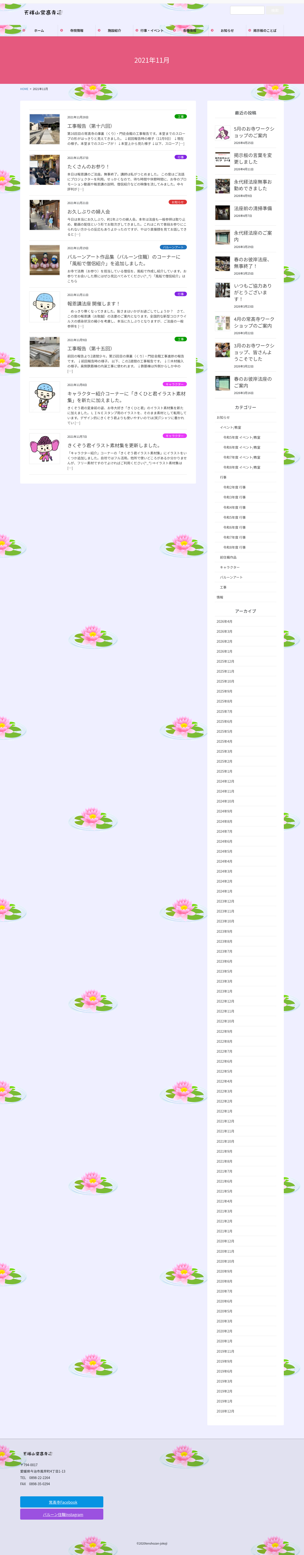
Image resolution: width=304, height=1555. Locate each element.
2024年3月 (225, 871)
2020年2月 (225, 1331)
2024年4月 (225, 861)
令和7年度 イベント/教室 (241, 457)
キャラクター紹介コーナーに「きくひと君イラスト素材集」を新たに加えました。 (126, 397)
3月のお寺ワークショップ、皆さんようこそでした (254, 352)
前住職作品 (228, 557)
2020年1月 (225, 1341)
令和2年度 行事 (234, 487)
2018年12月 (225, 1411)
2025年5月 (225, 731)
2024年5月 (225, 851)
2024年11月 (225, 791)
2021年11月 (225, 1131)
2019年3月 (225, 1381)
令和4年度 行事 (234, 507)
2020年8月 (225, 1281)
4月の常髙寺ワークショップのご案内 (254, 322)
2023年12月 (225, 901)
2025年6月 (225, 721)
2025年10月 (225, 681)
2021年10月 (225, 1141)
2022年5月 (225, 1071)
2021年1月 (225, 1231)
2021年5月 (225, 1191)
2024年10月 (225, 801)
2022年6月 (225, 1061)
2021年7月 (225, 1171)
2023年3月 (225, 981)
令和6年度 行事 (234, 527)
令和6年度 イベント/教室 (241, 447)
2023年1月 (225, 991)
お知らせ (178, 202)
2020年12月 (225, 1241)
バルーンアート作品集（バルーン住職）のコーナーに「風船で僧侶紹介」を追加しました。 (123, 260)
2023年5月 (225, 971)
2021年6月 (225, 1181)
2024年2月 (225, 881)
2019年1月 (225, 1401)
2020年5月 (225, 1311)
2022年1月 (225, 1111)
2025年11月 (225, 671)
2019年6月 (225, 1371)
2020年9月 (225, 1271)
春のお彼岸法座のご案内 (253, 382)
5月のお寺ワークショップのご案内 (254, 132)
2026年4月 (225, 621)
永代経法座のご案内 (253, 236)
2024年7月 (225, 831)
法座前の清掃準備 (253, 208)
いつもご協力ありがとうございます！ (253, 292)
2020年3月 (225, 1321)
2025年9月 (225, 691)
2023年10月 (225, 921)
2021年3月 (225, 1211)
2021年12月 (225, 1121)
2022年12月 (225, 1001)
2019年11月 (225, 1351)
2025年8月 (225, 701)
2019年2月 (225, 1391)
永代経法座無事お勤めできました (253, 185)
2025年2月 (225, 761)
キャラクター (175, 384)
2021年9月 (225, 1151)
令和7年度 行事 (234, 537)
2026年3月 (225, 631)
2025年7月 (225, 711)
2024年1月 (225, 891)
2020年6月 (225, 1301)
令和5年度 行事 (234, 517)
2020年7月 (225, 1291)
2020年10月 (225, 1261)
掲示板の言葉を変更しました (253, 158)
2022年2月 (225, 1101)
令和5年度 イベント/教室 (241, 437)
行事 (181, 157)
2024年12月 (225, 781)
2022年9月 (225, 1031)
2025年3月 (225, 751)
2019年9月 (225, 1361)
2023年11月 (225, 911)
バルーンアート (173, 247)
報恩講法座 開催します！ (93, 303)
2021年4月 (225, 1201)
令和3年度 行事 (234, 497)
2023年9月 (225, 931)
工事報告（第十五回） (91, 348)
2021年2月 (225, 1221)
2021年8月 (225, 1161)
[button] (61, 1501)
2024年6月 (225, 841)
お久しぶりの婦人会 (88, 211)
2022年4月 (225, 1081)
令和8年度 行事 (234, 547)
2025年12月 (225, 661)
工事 (181, 116)
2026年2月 (225, 641)
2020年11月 (225, 1251)
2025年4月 (225, 741)
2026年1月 (225, 651)
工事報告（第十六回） (91, 125)
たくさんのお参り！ (88, 166)
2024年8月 (225, 821)
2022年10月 (225, 1021)
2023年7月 (225, 951)
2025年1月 (225, 771)
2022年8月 (225, 1041)
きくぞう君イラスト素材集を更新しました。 (114, 445)
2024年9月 (225, 811)
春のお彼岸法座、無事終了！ (253, 262)
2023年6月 (225, 961)
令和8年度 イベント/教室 (241, 467)
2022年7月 (225, 1051)
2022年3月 (225, 1091)
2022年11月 (225, 1011)
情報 (220, 597)
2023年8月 (225, 941)
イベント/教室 (230, 427)
